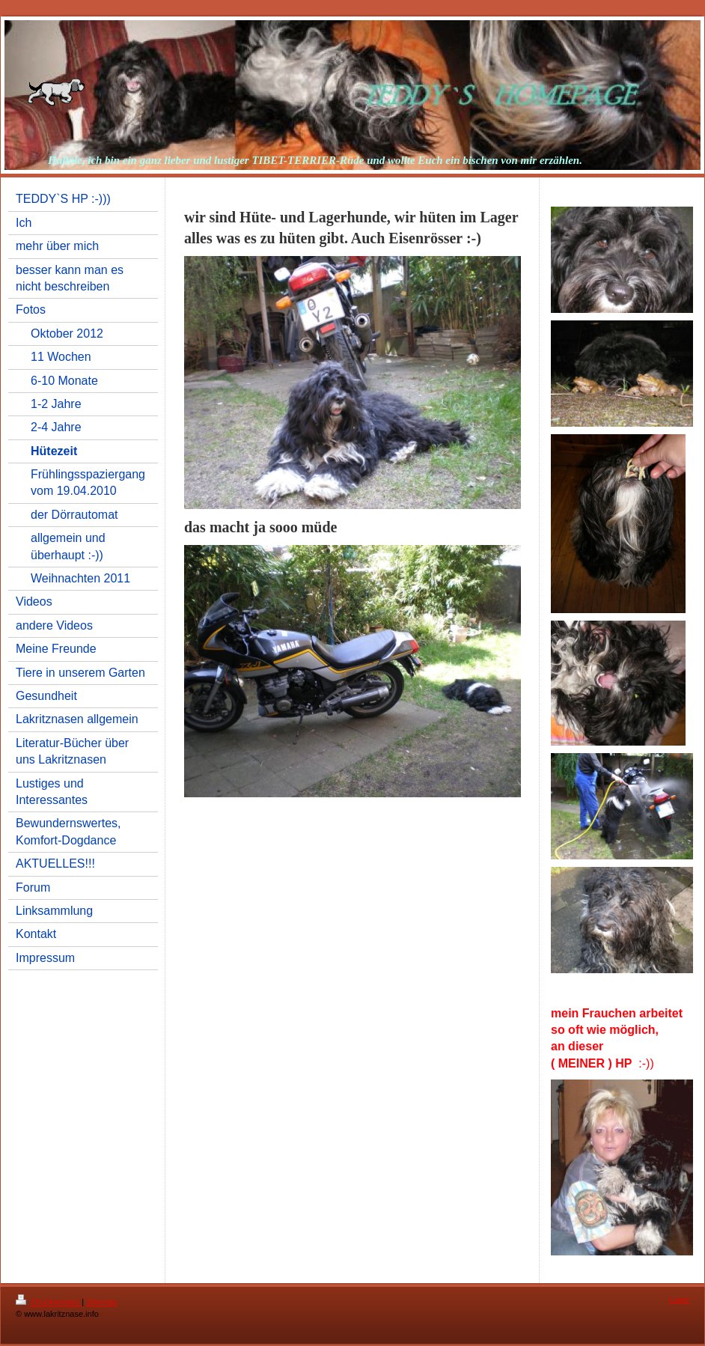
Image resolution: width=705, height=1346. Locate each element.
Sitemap (101, 1301)
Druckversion (49, 1301)
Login (679, 1299)
